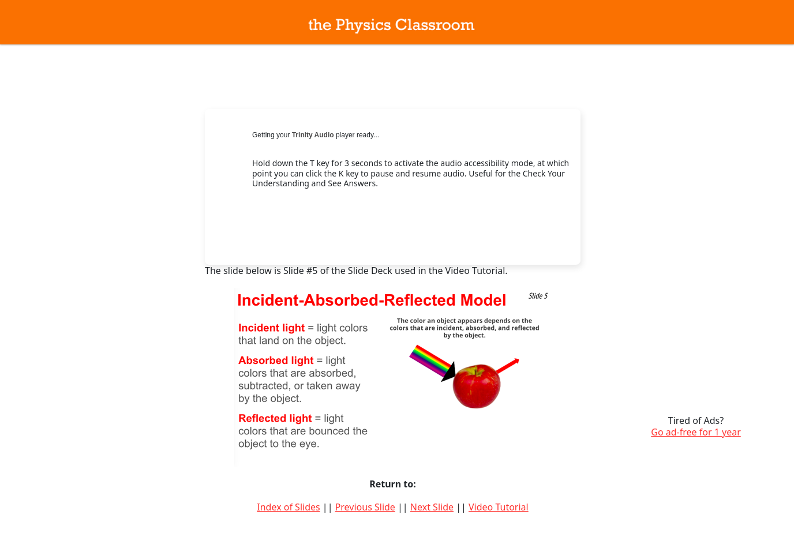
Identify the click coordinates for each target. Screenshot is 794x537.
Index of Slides (288, 507)
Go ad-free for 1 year (696, 432)
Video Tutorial (499, 507)
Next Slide (432, 507)
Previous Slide (365, 507)
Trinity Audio (313, 135)
